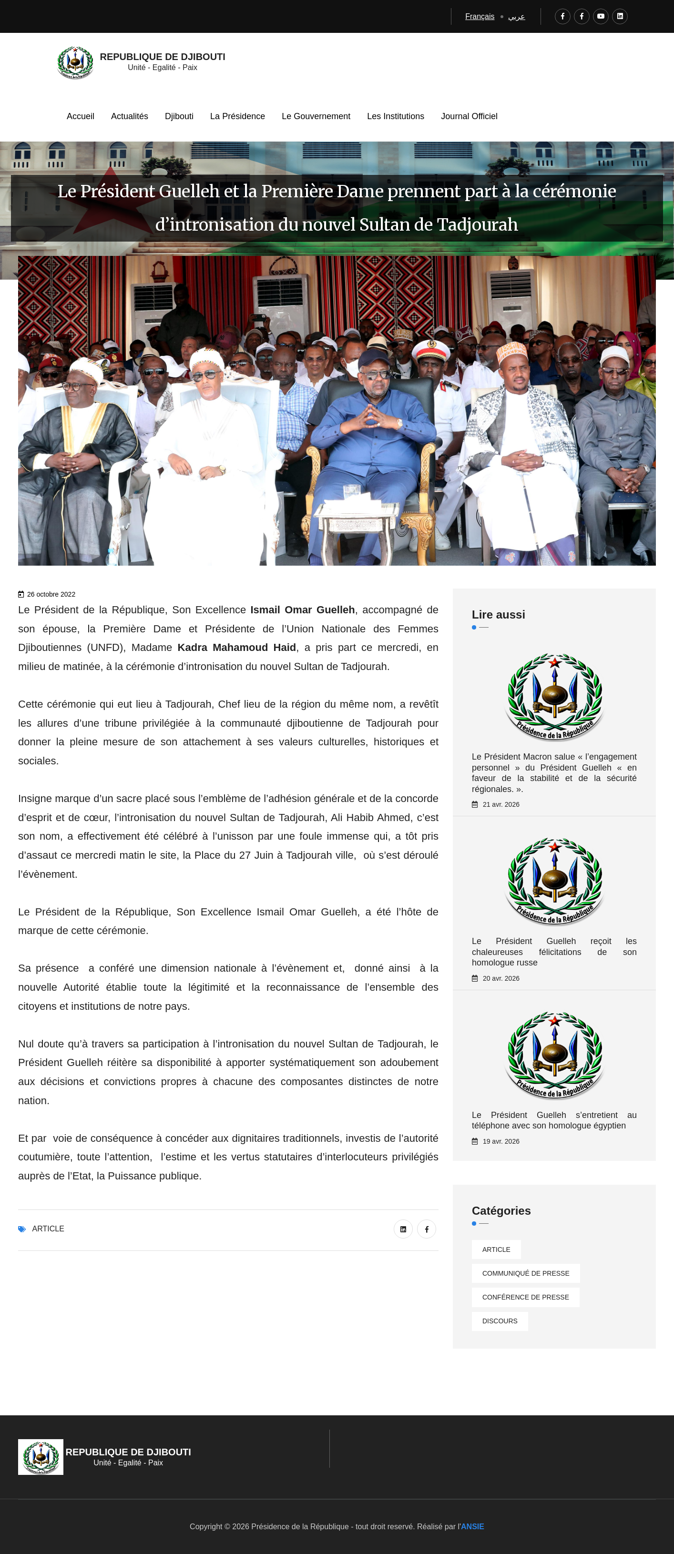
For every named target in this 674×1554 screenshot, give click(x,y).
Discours (500, 1321)
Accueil (80, 116)
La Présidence (237, 116)
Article (48, 1229)
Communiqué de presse (526, 1273)
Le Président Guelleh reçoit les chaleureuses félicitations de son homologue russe (554, 951)
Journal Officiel (469, 116)
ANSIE (472, 1527)
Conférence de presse (525, 1297)
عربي (516, 16)
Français (479, 16)
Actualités (129, 116)
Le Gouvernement (316, 116)
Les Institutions (395, 116)
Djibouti (179, 116)
